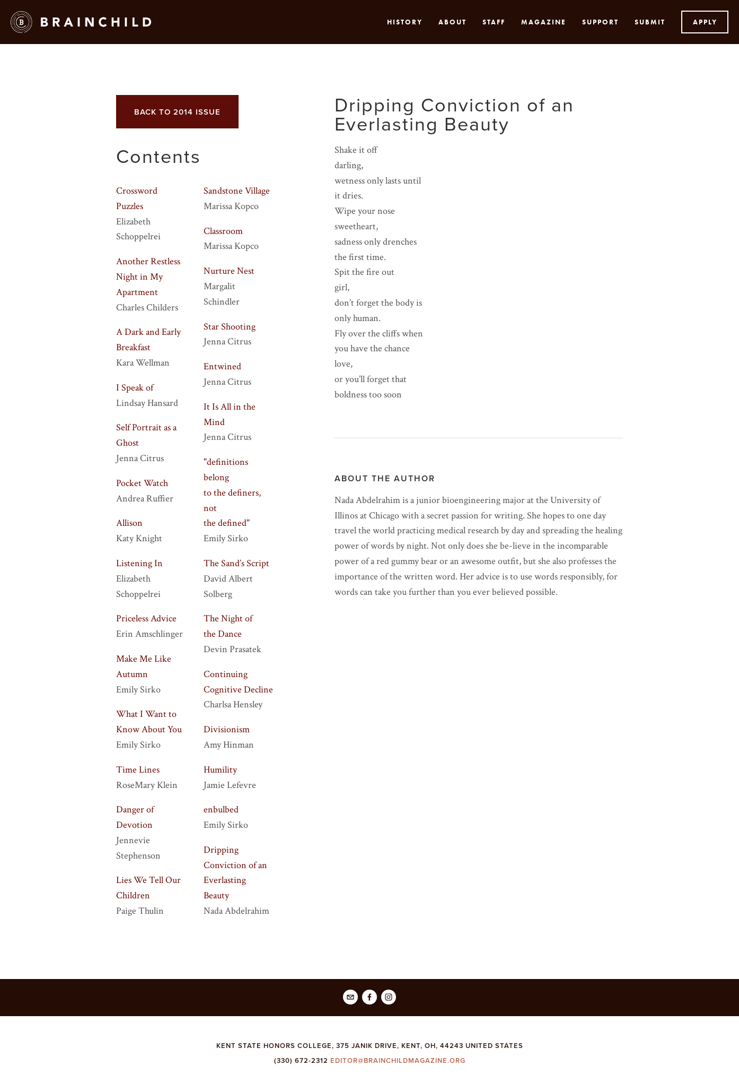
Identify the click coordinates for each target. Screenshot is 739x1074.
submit (650, 22)
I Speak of (134, 388)
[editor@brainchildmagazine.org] (350, 997)
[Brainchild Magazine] (388, 997)
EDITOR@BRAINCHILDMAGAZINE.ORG (397, 1060)
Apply (705, 22)
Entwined (222, 366)
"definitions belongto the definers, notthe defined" (232, 492)
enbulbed (221, 809)
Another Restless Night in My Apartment (148, 276)
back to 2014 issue (177, 111)
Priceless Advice (146, 618)
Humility (220, 770)
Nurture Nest (229, 271)
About (452, 22)
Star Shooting (230, 327)
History (405, 22)
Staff (493, 22)
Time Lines (138, 770)
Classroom (223, 231)
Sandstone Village (237, 191)
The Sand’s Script (236, 563)
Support (600, 22)
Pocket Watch (142, 483)
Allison (129, 523)
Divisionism (227, 729)
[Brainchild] (369, 997)
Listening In (139, 563)
